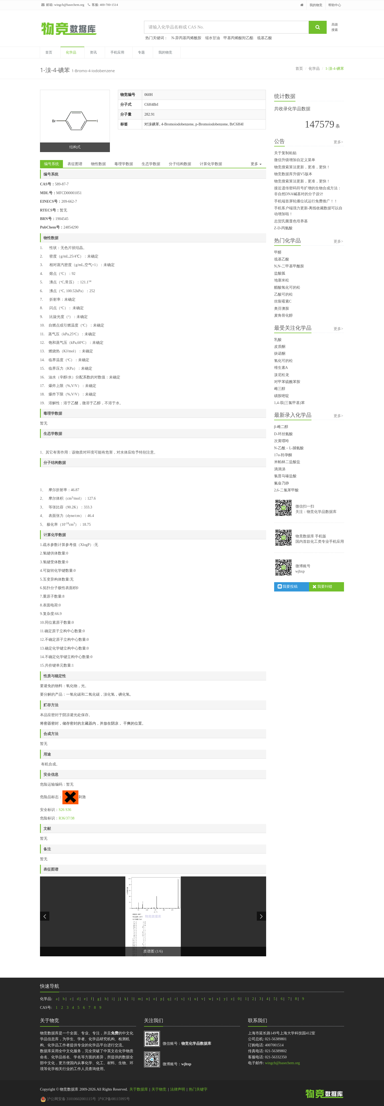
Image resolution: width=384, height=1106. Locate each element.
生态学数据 (151, 164)
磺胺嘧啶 (281, 396)
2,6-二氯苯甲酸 (286, 490)
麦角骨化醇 (283, 315)
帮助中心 (334, 5)
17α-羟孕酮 (283, 455)
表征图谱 (74, 164)
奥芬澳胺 (281, 309)
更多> (338, 142)
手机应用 (117, 52)
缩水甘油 (212, 38)
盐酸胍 (279, 273)
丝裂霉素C (282, 301)
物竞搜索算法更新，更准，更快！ (302, 167)
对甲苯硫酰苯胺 (287, 382)
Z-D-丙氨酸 (283, 228)
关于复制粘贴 (285, 153)
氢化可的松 (283, 361)
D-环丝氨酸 (283, 434)
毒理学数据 (123, 164)
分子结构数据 (180, 164)
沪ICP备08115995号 (114, 1099)
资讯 (93, 52)
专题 (141, 52)
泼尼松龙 (281, 375)
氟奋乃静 (281, 483)
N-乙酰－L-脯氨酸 (289, 448)
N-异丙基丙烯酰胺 (186, 38)
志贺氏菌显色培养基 (291, 221)
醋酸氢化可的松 (287, 287)
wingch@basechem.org (69, 5)
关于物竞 (158, 1089)
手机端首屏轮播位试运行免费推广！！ (306, 201)
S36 (68, 810)
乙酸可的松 (283, 294)
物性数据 (98, 164)
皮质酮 (279, 347)
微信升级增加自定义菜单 (294, 160)
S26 (62, 810)
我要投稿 (288, 587)
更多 (256, 164)
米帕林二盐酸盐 (287, 462)
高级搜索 (334, 27)
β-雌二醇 (281, 427)
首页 (48, 52)
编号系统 (51, 164)
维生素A (281, 368)
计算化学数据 (211, 164)
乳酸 (278, 340)
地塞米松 (281, 280)
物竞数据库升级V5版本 (293, 174)
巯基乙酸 (264, 38)
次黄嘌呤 (281, 441)
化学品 (71, 52)
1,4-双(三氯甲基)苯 (289, 403)
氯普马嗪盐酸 (285, 476)
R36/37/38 (66, 818)
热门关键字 (198, 1089)
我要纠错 (323, 587)
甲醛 (278, 252)
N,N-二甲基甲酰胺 (289, 266)
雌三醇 (279, 389)
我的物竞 (316, 5)
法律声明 (177, 1089)
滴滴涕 (279, 469)
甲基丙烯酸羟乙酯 (238, 38)
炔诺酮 (279, 354)
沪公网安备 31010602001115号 (68, 1099)
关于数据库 (138, 1089)
